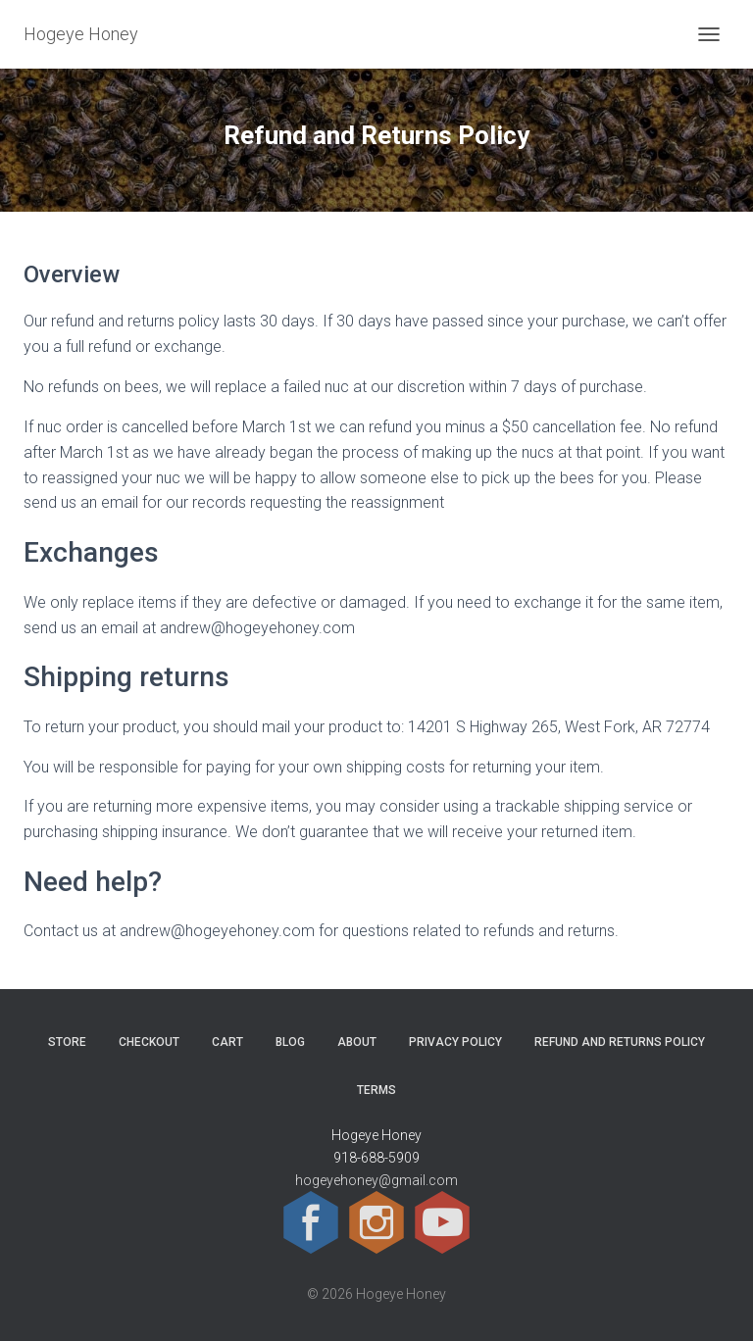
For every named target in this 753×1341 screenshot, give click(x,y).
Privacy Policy (455, 1042)
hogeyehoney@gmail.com (376, 1180)
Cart (227, 1042)
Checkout (149, 1042)
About (356, 1042)
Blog (290, 1042)
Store (67, 1042)
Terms (376, 1090)
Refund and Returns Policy (619, 1042)
